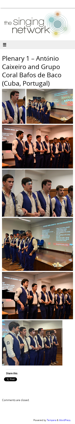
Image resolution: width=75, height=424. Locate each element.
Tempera (51, 420)
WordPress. (65, 420)
